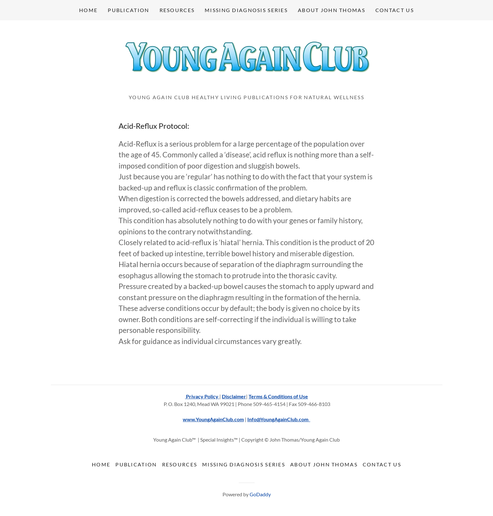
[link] (246, 59)
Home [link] (88, 10)
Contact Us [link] (394, 10)
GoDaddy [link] (260, 494)
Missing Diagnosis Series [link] (246, 10)
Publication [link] (128, 10)
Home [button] (101, 464)
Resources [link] (177, 10)
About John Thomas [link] (331, 10)
